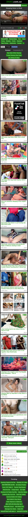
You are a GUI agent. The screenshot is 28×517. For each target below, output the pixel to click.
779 (25, 28)
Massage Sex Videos (10, 509)
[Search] (11, 5)
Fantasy (19, 43)
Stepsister (19, 41)
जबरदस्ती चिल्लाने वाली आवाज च (8, 511)
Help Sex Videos (22, 492)
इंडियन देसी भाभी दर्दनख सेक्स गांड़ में (14, 504)
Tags (9, 515)
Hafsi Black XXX (19, 506)
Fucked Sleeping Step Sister (14, 55)
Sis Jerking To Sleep (14, 57)
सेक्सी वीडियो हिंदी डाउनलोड (8, 485)
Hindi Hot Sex (6, 489)
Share (2, 46)
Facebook (14, 46)
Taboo (23, 39)
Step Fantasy (4, 43)
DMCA (13, 515)
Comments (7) (18, 50)
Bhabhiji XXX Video (22, 482)
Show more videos (14, 443)
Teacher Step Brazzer (20, 487)
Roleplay (8, 41)
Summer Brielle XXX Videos (14, 497)
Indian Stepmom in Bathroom (14, 501)
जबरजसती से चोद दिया (22, 511)
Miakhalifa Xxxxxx (9, 506)
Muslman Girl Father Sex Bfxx (9, 492)
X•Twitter (8, 46)
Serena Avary (13, 39)
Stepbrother (13, 43)
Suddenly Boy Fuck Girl (9, 494)
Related (7, 50)
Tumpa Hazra (15, 489)
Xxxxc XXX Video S (7, 487)
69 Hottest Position (21, 485)
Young (3, 41)
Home (5, 515)
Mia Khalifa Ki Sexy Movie (14, 499)
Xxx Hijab (22, 489)
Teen (19, 39)
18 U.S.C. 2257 (20, 515)
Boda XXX (20, 509)
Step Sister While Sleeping (14, 53)
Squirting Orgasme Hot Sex (8, 482)
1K (19, 28)
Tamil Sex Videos (20, 494)
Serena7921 (4, 39)
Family (13, 41)
